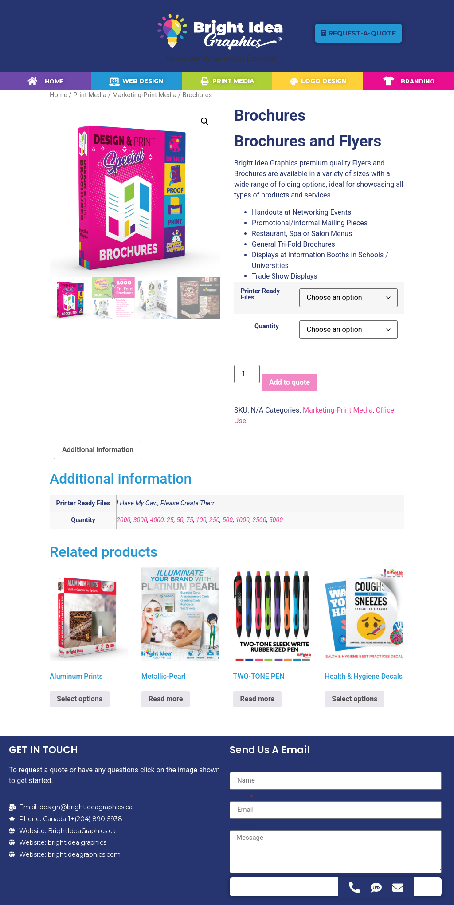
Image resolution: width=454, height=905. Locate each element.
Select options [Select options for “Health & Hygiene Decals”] (354, 699)
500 (228, 520)
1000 (242, 520)
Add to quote (289, 382)
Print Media (89, 95)
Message (244, 826)
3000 (140, 520)
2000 (123, 520)
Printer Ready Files (260, 294)
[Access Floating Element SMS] (376, 887)
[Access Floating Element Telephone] (354, 887)
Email (239, 797)
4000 (157, 520)
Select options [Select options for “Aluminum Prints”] (79, 699)
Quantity (266, 326)
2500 (259, 520)
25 (170, 520)
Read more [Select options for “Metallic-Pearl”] (166, 699)
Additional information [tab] (97, 449)
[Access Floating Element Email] (398, 887)
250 (214, 520)
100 (201, 520)
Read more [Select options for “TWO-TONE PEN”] (257, 699)
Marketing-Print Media (144, 95)
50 (180, 520)
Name (239, 768)
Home (58, 95)
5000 (276, 520)
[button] (205, 122)
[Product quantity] (247, 374)
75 (189, 520)
